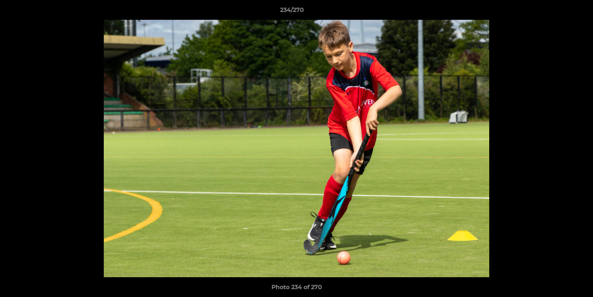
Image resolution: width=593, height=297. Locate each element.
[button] (558, 12)
